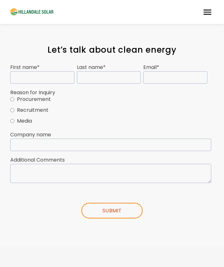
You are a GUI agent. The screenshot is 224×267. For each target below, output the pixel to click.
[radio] (110, 100)
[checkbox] (110, 111)
